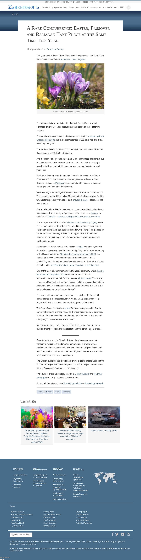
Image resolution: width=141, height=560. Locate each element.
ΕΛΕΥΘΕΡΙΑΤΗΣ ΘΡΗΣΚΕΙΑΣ (78, 469)
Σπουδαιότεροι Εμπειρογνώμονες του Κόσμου (39, 483)
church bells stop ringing (86, 222)
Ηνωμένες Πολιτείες (20, 475)
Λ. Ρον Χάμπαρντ (59, 475)
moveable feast (80, 200)
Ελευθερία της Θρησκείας (52, 7)
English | (81, 512)
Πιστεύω (106, 7)
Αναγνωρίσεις (74, 7)
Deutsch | (82, 514)
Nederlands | (17, 523)
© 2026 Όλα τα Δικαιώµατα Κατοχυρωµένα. (37, 542)
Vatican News (84, 278)
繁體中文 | (17, 512)
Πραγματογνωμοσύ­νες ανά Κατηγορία (40, 476)
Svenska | (49, 526)
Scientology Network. (94, 383)
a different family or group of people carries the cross (75, 265)
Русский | (17, 526)
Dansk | (48, 512)
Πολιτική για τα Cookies (101, 542)
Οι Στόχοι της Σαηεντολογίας (58, 480)
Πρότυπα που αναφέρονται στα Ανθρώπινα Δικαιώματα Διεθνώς (80, 486)
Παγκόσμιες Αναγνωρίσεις (18, 480)
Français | (17, 517)
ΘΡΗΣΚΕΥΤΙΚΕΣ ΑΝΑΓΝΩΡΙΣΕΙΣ (18, 469)
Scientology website (73, 383)
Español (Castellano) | (21, 514)
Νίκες (65, 7)
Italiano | (16, 520)
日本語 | (49, 520)
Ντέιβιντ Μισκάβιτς (60, 499)
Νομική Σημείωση (117, 542)
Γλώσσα (12, 506)
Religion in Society (55, 49)
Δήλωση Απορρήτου (73, 542)
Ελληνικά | (49, 517)
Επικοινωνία (14, 544)
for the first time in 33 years (73, 59)
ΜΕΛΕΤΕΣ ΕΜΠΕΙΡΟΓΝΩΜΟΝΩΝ (40, 469)
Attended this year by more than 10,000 (78, 254)
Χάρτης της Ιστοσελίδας (28, 544)
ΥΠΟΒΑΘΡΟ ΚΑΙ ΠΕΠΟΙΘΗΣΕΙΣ (58, 469)
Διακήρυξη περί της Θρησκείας (80, 495)
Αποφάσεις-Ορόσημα (17, 486)
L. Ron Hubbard (82, 374)
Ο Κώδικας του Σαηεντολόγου (58, 494)
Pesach (51, 217)
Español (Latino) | (52, 514)
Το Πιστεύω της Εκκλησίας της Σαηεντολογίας (60, 487)
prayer (67, 308)
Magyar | (82, 520)
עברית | (81, 517)
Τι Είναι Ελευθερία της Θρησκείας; (78, 477)
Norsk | (49, 523)
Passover (59, 183)
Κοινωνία (114, 7)
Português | (84, 523)
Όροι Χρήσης (86, 542)
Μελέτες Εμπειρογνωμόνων (91, 7)
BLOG (15, 15)
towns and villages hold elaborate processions (78, 217)
